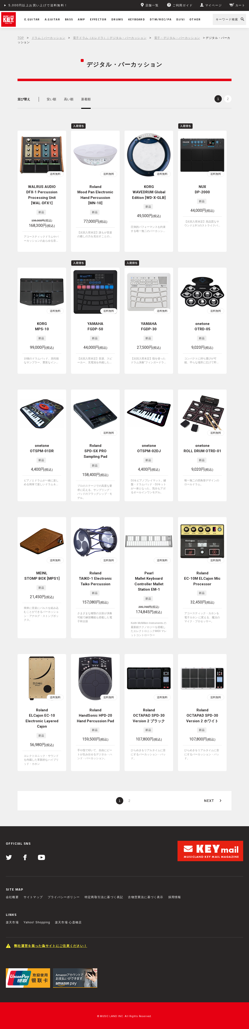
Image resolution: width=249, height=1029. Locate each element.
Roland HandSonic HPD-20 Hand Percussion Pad (95, 715)
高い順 (68, 99)
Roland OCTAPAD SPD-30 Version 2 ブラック (149, 715)
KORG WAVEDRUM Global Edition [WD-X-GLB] (149, 192)
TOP (21, 38)
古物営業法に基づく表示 (145, 897)
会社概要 (12, 897)
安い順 (51, 99)
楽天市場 (12, 922)
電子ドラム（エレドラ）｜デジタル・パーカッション (109, 38)
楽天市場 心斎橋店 (68, 922)
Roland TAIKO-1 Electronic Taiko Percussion (95, 578)
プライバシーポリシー (64, 897)
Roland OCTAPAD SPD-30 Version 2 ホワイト (202, 715)
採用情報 (174, 897)
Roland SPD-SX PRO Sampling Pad (95, 451)
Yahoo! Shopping (37, 922)
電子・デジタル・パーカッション (177, 38)
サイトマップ (33, 897)
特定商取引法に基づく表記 (104, 897)
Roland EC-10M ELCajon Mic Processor (202, 578)
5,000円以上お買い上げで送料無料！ (38, 5)
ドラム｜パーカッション (48, 38)
